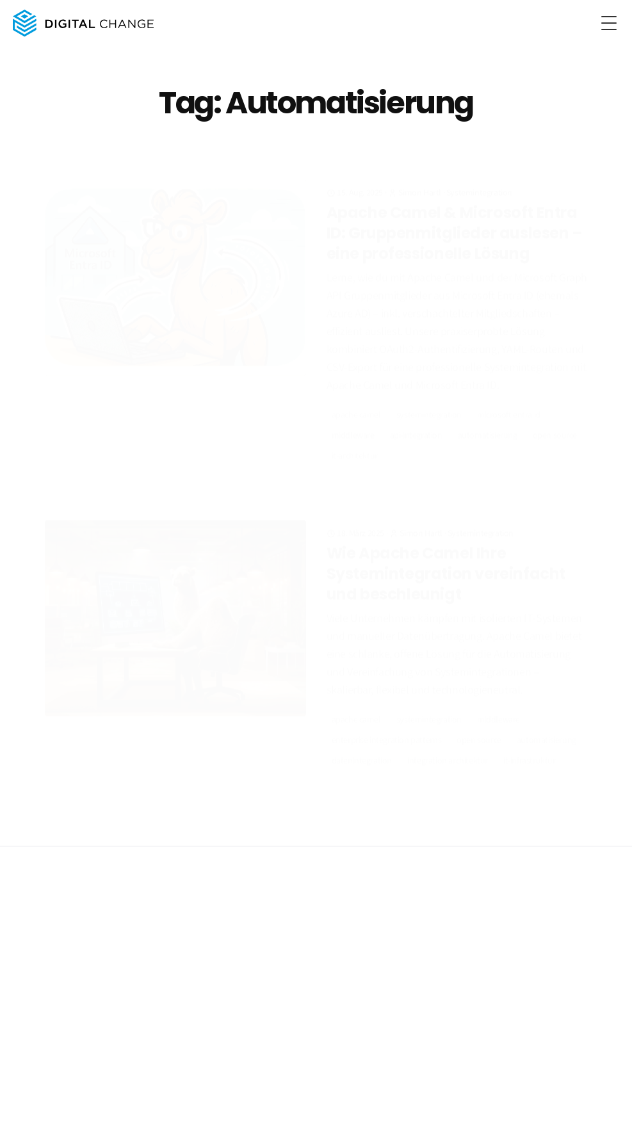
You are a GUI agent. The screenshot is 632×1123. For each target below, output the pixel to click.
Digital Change (52, 899)
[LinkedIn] (604, 1102)
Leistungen (38, 954)
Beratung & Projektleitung (61, 1009)
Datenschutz (86, 919)
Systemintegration (479, 172)
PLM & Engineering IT (52, 1027)
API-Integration (416, 415)
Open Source (555, 415)
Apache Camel (356, 395)
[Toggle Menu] (609, 23)
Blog (179, 991)
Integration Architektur (447, 749)
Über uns (187, 973)
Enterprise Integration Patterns (387, 729)
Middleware (353, 415)
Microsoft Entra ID (508, 395)
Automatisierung (487, 415)
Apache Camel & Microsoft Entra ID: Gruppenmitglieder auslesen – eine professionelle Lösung (455, 213)
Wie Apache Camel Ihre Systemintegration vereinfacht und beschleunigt (446, 563)
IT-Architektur (355, 436)
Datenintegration (362, 749)
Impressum (35, 919)
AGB (123, 919)
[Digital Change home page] (81, 23)
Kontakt (185, 1009)
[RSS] (578, 1102)
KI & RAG (31, 991)
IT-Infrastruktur (529, 749)
